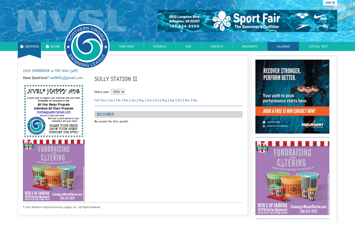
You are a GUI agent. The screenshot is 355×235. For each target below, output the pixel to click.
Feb (118, 100)
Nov (187, 100)
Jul (157, 100)
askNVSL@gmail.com (66, 78)
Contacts (217, 46)
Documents (249, 46)
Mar (126, 100)
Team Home (126, 46)
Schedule (159, 46)
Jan (110, 100)
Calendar (283, 46)
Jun (149, 100)
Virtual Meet (318, 46)
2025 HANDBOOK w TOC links (50, 71)
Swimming (29, 46)
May (141, 100)
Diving (53, 46)
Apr (133, 100)
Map (188, 46)
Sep (172, 100)
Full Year (100, 100)
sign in (330, 2)
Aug (164, 100)
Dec (195, 100)
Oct (180, 100)
